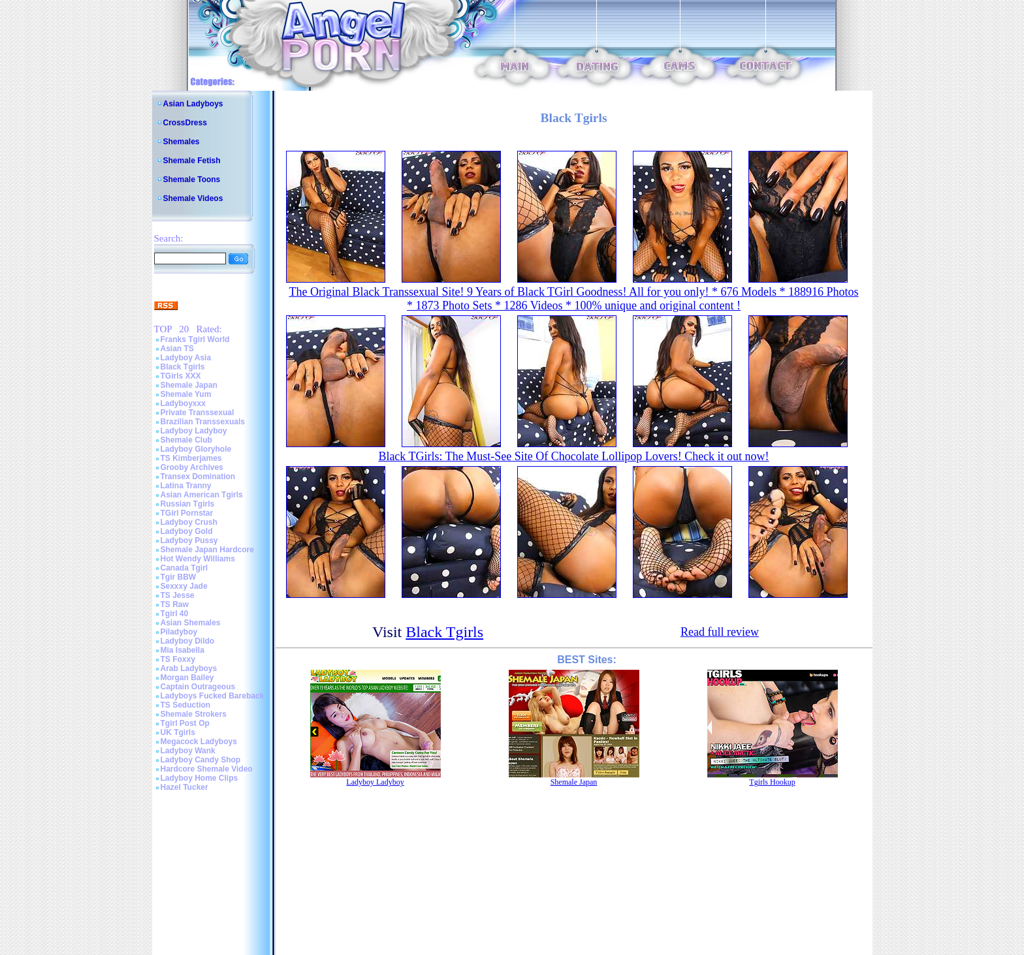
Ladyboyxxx (183, 403)
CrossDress (185, 122)
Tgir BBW (179, 577)
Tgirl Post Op (185, 723)
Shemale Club (186, 440)
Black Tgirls (183, 366)
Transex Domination (198, 476)
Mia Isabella (182, 650)
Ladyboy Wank (188, 750)
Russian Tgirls (188, 504)
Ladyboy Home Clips (199, 778)
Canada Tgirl (184, 567)
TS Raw (175, 604)
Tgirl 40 (175, 613)
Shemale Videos (193, 198)
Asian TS (177, 348)
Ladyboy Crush (189, 522)
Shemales (181, 141)
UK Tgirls (178, 732)
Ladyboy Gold (187, 531)
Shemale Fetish (192, 160)
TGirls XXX (181, 376)
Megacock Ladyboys (199, 741)
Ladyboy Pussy (189, 540)
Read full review (719, 631)
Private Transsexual (197, 412)
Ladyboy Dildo (188, 641)
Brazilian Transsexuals (203, 421)
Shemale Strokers (194, 714)
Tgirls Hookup (772, 782)
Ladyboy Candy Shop (201, 759)
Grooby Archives (192, 467)
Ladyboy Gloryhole (196, 449)
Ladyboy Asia (186, 357)
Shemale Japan (189, 385)
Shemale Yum (186, 394)
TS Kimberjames (191, 458)
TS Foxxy (178, 659)
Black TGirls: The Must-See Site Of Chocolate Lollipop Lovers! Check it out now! (573, 456)
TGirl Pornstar (187, 513)
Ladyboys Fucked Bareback (212, 695)
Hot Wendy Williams (198, 558)
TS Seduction (186, 705)
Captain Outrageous (198, 686)
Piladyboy (179, 631)
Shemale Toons (192, 179)
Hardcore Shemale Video (207, 769)
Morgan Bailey (187, 677)
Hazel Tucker (184, 787)
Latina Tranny (186, 485)
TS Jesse (178, 595)
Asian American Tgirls (202, 494)
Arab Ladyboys (189, 668)
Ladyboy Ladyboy (194, 430)
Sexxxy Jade (184, 586)
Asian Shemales (191, 622)
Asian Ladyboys (193, 103)
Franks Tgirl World (195, 339)
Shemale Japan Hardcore (207, 549)
